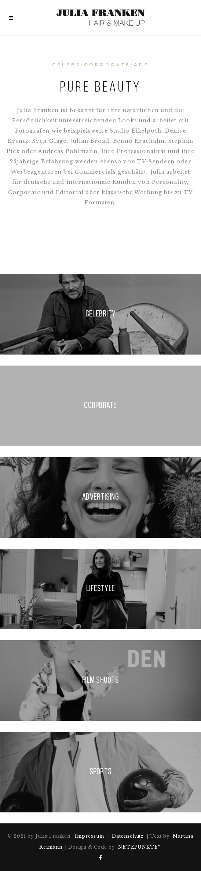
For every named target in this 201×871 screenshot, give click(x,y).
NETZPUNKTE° (139, 847)
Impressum (89, 836)
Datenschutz (128, 836)
